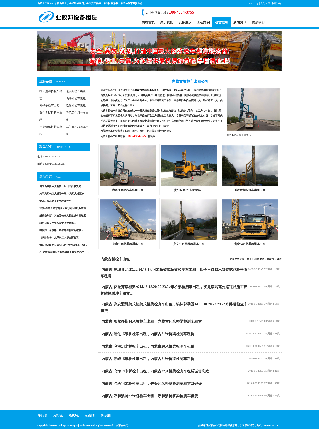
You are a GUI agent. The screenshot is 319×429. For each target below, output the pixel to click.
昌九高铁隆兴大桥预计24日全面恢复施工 (61, 186)
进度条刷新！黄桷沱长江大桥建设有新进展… (63, 215)
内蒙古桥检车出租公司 (113, 90)
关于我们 (166, 22)
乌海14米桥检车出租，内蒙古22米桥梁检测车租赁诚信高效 (161, 371)
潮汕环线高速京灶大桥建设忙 (55, 201)
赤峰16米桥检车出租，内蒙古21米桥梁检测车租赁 (154, 359)
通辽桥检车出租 (76, 105)
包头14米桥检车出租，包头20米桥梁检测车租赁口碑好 (158, 384)
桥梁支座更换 (93, 3)
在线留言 (90, 415)
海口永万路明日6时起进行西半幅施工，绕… (63, 245)
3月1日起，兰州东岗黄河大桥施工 (57, 223)
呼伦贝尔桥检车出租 (77, 116)
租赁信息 (221, 22)
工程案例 (203, 22)
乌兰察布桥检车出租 (77, 130)
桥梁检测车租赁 (109, 130)
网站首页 (148, 22)
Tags (256, 3)
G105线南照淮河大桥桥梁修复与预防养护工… (64, 252)
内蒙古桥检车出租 (110, 136)
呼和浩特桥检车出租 (50, 95)
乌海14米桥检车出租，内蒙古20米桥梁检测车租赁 (154, 346)
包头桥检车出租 (76, 91)
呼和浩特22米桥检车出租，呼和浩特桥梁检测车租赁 (156, 396)
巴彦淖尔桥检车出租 (50, 130)
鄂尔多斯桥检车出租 (50, 116)
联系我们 (258, 22)
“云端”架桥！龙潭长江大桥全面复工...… (61, 237)
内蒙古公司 (122, 425)
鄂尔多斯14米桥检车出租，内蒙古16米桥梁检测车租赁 (158, 321)
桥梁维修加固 (76, 3)
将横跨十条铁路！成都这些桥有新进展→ (61, 230)
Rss (250, 3)
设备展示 (184, 22)
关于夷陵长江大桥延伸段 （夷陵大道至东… (62, 193)
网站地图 (106, 415)
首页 (249, 259)
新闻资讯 (239, 22)
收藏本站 (277, 3)
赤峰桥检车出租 (49, 105)
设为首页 (265, 3)
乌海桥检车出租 (76, 98)
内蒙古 (63, 3)
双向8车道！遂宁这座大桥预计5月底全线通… (63, 208)
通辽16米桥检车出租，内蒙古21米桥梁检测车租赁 (154, 334)
